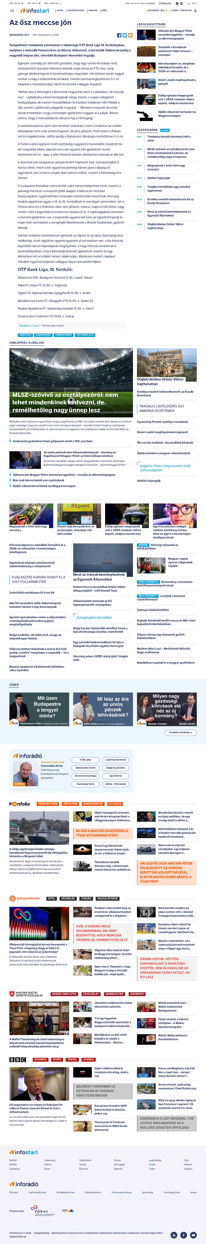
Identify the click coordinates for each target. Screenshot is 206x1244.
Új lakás (115, 804)
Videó (152, 1169)
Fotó (186, 1160)
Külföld (13, 1164)
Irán (104, 11)
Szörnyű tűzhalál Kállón (153, 610)
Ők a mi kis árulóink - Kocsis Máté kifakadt (165, 442)
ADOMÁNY (137, 994)
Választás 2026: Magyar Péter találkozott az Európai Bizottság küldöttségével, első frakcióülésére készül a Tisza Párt (166, 872)
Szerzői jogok (148, 1233)
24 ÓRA (165, 131)
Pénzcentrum (48, 804)
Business (40, 1059)
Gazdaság (14, 1169)
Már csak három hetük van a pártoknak (38, 480)
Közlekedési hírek (65, 1192)
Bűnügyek (119, 1164)
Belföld (13, 1160)
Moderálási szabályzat (126, 1233)
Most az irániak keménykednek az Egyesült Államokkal (99, 577)
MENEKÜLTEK (114, 994)
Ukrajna (93, 11)
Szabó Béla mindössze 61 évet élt (32, 592)
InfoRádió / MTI (19, 35)
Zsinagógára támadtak (94, 617)
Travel (72, 1059)
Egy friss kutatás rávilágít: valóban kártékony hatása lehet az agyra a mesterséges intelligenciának (172, 532)
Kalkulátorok (107, 898)
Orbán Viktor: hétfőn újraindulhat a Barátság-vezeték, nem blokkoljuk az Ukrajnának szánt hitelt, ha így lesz (165, 968)
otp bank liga (85, 335)
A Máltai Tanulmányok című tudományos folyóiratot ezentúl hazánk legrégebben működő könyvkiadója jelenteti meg (36, 1043)
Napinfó (118, 1169)
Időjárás (188, 1169)
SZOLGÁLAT (91, 994)
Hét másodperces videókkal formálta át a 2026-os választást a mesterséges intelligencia (37, 549)
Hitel (51, 898)
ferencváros (63, 335)
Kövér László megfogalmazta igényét (162, 432)
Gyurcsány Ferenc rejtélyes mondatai (162, 422)
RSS (159, 1233)
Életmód (83, 1169)
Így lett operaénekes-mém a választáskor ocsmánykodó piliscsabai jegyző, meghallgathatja (37, 621)
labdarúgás (43, 335)
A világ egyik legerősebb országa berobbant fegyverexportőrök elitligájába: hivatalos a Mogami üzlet (38, 853)
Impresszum (75, 1233)
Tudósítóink (85, 1160)
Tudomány (49, 1160)
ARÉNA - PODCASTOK (182, 11)
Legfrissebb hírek (37, 1192)
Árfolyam (70, 804)
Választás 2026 (76, 11)
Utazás (86, 898)
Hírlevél (188, 1164)
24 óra (60, 11)
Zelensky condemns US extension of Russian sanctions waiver (96, 1091)
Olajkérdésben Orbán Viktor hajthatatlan (160, 382)
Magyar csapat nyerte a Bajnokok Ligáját (180, 562)
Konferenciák (93, 804)
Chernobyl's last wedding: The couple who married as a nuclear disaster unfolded (167, 1123)
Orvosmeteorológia (122, 1192)
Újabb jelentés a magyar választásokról (163, 453)
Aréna (194, 1192)
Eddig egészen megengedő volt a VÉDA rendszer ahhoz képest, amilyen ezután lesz (123, 530)
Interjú (82, 1164)
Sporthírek (147, 1192)
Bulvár (117, 1160)
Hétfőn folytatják (149, 481)
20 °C (192, 4)
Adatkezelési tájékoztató (98, 1233)
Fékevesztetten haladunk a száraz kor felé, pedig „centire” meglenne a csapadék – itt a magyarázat (39, 653)
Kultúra (48, 1164)
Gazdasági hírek (172, 1192)
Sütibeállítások (17, 1237)
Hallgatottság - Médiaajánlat (50, 1233)
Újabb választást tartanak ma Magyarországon (44, 486)
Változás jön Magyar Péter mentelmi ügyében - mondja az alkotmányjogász (64, 475)
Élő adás (85, 760)
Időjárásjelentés (93, 1192)
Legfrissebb (155, 1160)
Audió (152, 1164)
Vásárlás (68, 898)
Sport (36, 325)
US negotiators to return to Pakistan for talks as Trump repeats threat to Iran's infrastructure (36, 1108)
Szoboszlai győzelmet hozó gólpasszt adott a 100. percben (53, 441)
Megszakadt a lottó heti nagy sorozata (28, 528)
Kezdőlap (24, 325)
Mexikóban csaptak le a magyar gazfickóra (165, 662)
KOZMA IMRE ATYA (64, 994)
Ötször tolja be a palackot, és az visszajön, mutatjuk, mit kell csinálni (76, 530)
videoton (25, 335)
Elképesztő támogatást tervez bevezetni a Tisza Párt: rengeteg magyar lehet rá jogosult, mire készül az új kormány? (38, 948)
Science (88, 1059)
